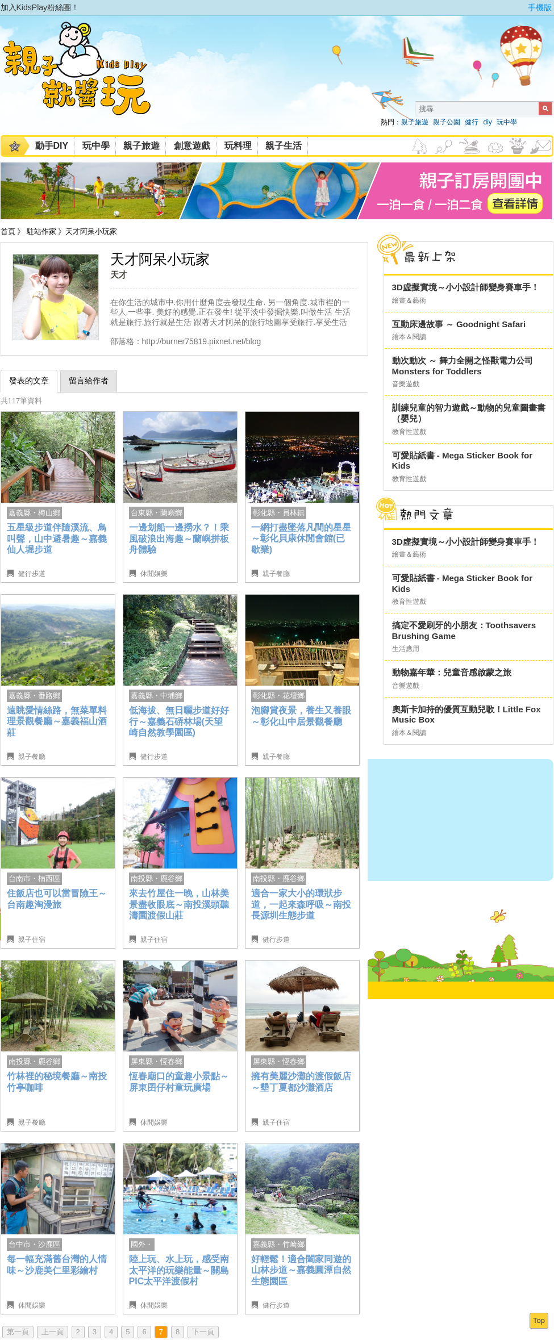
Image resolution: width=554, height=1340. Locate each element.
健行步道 (31, 574)
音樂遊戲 (405, 384)
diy (487, 122)
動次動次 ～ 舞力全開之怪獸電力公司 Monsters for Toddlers (462, 366)
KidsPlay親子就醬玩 (86, 78)
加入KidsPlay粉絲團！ (40, 7)
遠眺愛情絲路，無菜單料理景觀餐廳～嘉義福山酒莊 (57, 721)
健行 (471, 122)
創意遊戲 (192, 146)
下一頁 (203, 1332)
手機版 (540, 7)
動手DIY (52, 146)
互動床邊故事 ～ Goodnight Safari (459, 324)
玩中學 (507, 122)
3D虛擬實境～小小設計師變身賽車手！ (465, 287)
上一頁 (52, 1332)
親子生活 (283, 146)
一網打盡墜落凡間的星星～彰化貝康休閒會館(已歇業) (301, 538)
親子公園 (446, 122)
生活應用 (405, 649)
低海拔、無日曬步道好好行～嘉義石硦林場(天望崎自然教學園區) (179, 721)
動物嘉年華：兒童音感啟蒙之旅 (451, 672)
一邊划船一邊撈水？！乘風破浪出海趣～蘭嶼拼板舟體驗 (179, 538)
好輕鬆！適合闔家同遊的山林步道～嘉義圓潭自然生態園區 (301, 1270)
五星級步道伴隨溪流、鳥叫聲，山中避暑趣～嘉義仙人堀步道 (57, 538)
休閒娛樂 (154, 574)
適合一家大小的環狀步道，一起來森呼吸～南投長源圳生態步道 (301, 904)
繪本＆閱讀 (409, 337)
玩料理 (238, 146)
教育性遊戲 (409, 432)
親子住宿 (31, 940)
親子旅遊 (414, 122)
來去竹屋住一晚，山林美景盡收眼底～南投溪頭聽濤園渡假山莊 (179, 904)
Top (539, 1320)
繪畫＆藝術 (409, 300)
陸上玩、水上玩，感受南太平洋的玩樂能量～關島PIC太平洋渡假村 (179, 1270)
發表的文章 (29, 380)
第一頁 (18, 1332)
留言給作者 (89, 380)
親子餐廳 (276, 574)
